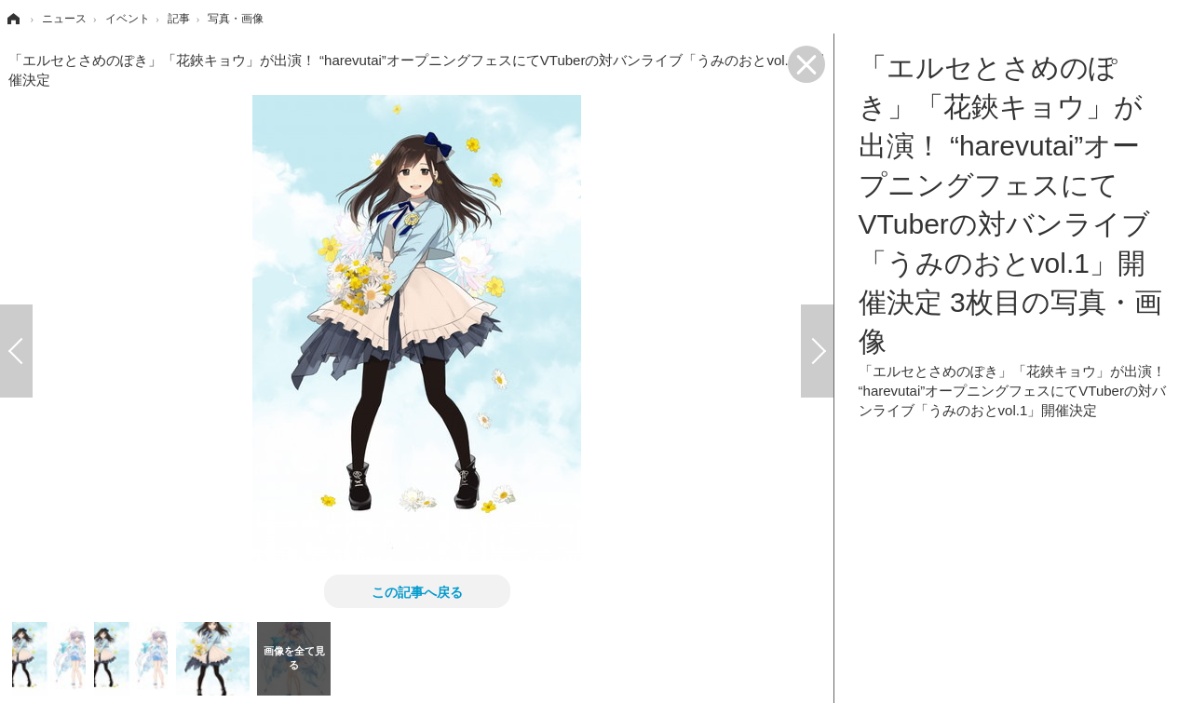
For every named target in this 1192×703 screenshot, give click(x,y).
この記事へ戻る (417, 591)
